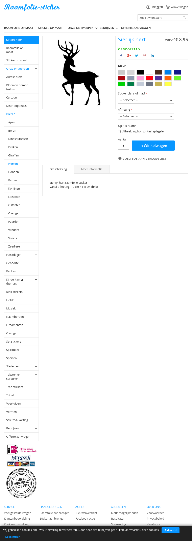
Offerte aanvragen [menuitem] (136, 28)
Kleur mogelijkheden (124, 513)
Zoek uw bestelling (16, 524)
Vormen (11, 412)
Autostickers (14, 77)
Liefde (10, 300)
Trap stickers (14, 387)
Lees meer (12, 537)
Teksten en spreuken (13, 377)
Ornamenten (14, 325)
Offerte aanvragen (18, 436)
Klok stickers (14, 292)
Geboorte (12, 263)
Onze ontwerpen (17, 68)
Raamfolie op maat (15, 50)
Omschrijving (58, 169)
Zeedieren (15, 246)
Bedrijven (12, 428)
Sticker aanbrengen (52, 518)
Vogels (12, 238)
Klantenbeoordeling (17, 518)
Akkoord (171, 530)
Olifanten (14, 205)
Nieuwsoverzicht (86, 513)
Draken (13, 147)
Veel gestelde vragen (17, 513)
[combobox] (163, 17)
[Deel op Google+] (129, 55)
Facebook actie (85, 518)
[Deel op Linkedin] (152, 55)
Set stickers (13, 341)
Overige (13, 213)
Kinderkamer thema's (14, 281)
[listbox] (153, 78)
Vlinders (13, 230)
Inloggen (157, 7)
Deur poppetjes (16, 106)
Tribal (10, 395)
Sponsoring (118, 524)
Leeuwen (14, 197)
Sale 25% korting (17, 420)
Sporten (11, 358)
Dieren (10, 114)
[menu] (96, 28)
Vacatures (153, 524)
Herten (13, 164)
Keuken (11, 271)
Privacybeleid (155, 518)
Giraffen (13, 155)
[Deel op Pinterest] (144, 55)
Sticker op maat (16, 60)
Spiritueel (12, 350)
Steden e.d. (13, 366)
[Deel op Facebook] (121, 55)
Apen (11, 122)
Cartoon (11, 97)
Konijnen (14, 188)
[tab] (58, 169)
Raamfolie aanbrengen (55, 513)
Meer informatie (91, 169)
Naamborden (15, 317)
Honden (13, 172)
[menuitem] (20, 28)
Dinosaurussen (18, 139)
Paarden (13, 221)
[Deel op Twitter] (136, 55)
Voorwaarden (156, 513)
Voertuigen (13, 403)
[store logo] (32, 8)
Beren (12, 130)
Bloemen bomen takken (17, 87)
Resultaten (118, 518)
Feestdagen (13, 255)
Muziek (11, 308)
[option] (121, 72)
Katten (12, 180)
